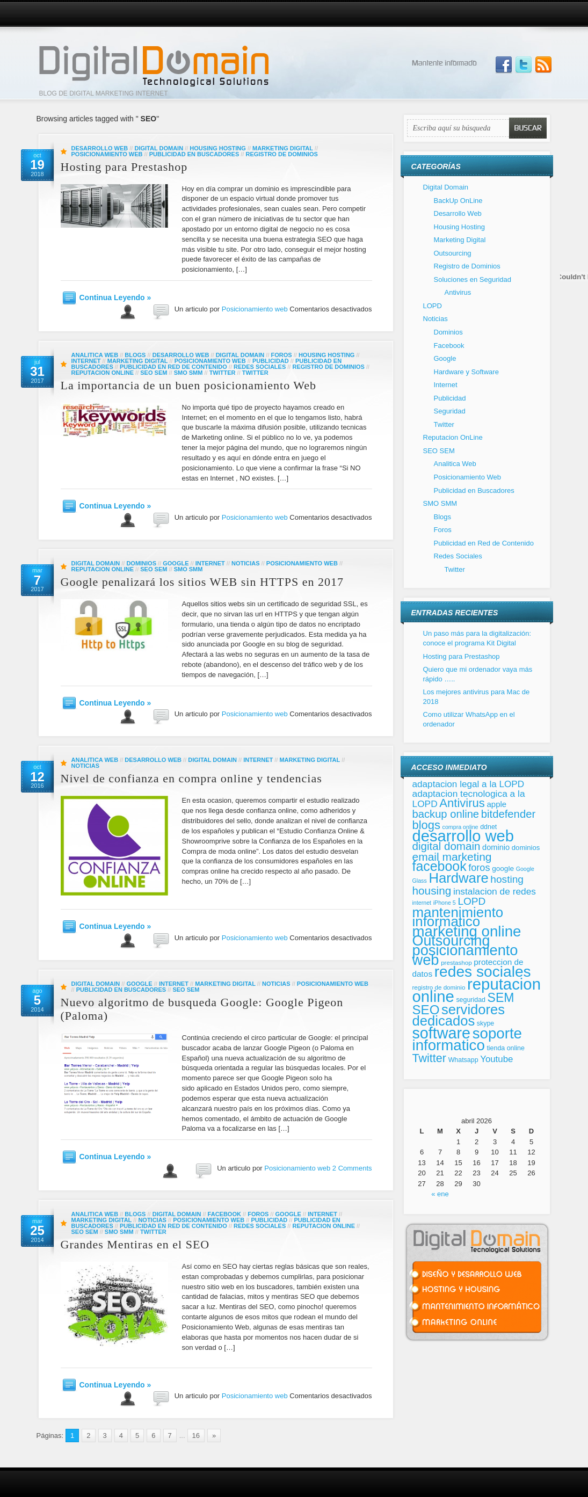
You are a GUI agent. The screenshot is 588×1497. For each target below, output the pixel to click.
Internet (86, 361)
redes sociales (482, 971)
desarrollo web (463, 836)
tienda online (505, 1048)
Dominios (141, 563)
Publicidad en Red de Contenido (173, 367)
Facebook (224, 1214)
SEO (426, 1009)
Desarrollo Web (99, 148)
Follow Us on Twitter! (523, 65)
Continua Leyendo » (115, 297)
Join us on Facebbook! (503, 65)
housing (432, 890)
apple (496, 804)
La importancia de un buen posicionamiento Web (189, 385)
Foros (281, 355)
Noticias (245, 563)
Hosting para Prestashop (124, 166)
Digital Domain (158, 148)
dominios (526, 848)
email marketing (452, 857)
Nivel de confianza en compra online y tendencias (191, 778)
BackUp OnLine (458, 201)
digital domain (446, 846)
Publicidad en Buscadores (194, 154)
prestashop (456, 962)
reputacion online (476, 990)
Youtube (496, 1059)
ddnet (488, 827)
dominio (496, 847)
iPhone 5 (444, 902)
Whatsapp (463, 1060)
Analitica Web (95, 355)
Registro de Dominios (281, 154)
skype (485, 1023)
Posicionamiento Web (107, 154)
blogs (426, 825)
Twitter (222, 372)
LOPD (432, 306)
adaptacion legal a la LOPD (468, 784)
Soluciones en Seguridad (473, 279)
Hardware (458, 877)
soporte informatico (467, 1039)
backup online (446, 814)
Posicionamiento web (255, 309)
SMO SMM (188, 372)
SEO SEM (153, 372)
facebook (439, 866)
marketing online (466, 931)
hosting (507, 879)
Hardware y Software (466, 372)
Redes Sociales (260, 367)
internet (422, 902)
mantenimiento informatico (458, 917)
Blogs (135, 355)
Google (175, 563)
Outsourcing (452, 253)
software (441, 1033)
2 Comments (352, 1168)
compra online (460, 827)
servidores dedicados (458, 1015)
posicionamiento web (465, 955)
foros (479, 867)
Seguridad (450, 411)
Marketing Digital (282, 148)
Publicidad (270, 361)
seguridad (470, 1000)
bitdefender (508, 814)
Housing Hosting (218, 148)
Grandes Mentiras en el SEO (135, 1244)
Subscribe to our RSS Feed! (543, 65)
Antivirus (458, 292)
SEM (501, 998)
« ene (440, 1194)
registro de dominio (439, 987)
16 (196, 1435)
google (503, 868)
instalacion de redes (494, 891)
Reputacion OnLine (102, 372)
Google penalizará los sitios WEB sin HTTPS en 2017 (202, 581)
